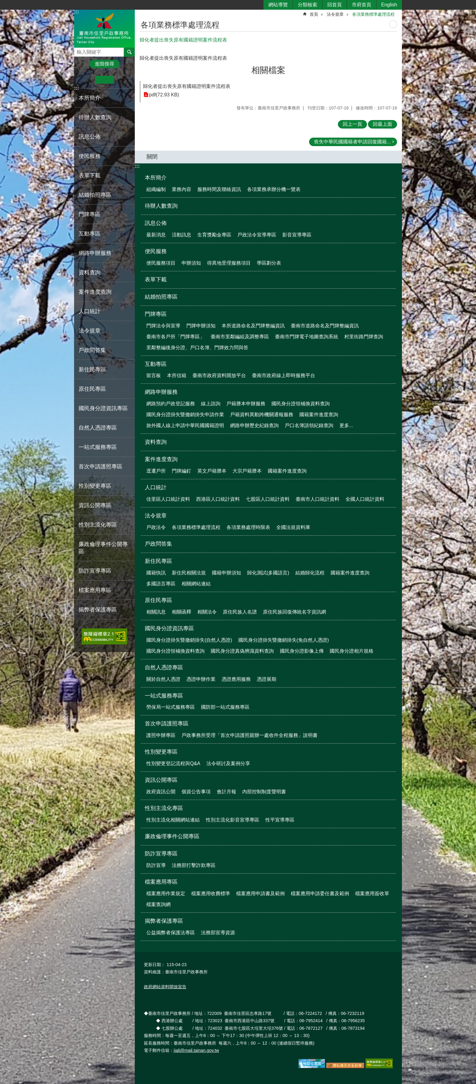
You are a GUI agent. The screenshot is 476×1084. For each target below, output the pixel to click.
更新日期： (154, 964)
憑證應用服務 (236, 679)
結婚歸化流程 (310, 572)
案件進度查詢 (161, 459)
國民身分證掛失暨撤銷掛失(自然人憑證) (189, 640)
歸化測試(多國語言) (268, 572)
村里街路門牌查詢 (363, 336)
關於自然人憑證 (163, 679)
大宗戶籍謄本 (247, 470)
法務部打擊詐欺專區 (194, 865)
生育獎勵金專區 (214, 234)
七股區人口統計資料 (268, 499)
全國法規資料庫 (293, 527)
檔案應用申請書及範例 (260, 893)
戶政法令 (156, 527)
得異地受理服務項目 (229, 263)
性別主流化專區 (164, 808)
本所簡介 (156, 178)
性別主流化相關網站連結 (173, 819)
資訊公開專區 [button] (95, 505)
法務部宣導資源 (218, 932)
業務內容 (181, 189)
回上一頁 (352, 124)
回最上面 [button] (382, 124)
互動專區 (156, 364)
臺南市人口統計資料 (317, 499)
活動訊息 (181, 234)
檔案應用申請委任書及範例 (320, 893)
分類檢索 (307, 4)
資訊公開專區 (161, 780)
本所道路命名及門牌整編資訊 (253, 325)
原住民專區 (158, 600)
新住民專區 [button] (92, 369)
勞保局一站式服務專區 (170, 707)
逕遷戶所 (156, 470)
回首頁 (334, 4)
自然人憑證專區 (164, 667)
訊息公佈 (156, 223)
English (389, 4)
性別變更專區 (161, 752)
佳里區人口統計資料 (168, 499)
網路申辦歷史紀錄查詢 (254, 425)
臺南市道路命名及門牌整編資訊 (325, 325)
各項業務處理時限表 (248, 527)
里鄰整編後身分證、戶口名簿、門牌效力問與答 (197, 347)
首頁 (314, 14)
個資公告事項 (196, 791)
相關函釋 (181, 611)
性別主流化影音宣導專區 (232, 819)
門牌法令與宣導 (163, 325)
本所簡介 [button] (89, 98)
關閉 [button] (152, 157)
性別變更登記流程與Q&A (173, 763)
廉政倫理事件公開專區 (103, 547)
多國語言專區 (160, 583)
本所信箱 (176, 375)
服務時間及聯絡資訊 (219, 189)
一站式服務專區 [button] (98, 447)
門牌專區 (156, 314)
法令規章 (335, 14)
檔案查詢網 (158, 904)
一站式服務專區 (164, 696)
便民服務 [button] (89, 156)
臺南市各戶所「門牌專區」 (175, 336)
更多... (346, 425)
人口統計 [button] (89, 311)
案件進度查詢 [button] (95, 292)
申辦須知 (191, 263)
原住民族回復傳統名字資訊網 (294, 611)
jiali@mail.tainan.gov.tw (196, 1050)
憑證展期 (266, 679)
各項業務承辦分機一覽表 (274, 189)
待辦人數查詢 (95, 117)
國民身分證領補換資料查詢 (300, 403)
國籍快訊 (156, 572)
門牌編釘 (181, 470)
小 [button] (85, 80)
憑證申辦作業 (201, 679)
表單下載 (89, 175)
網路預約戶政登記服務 (170, 403)
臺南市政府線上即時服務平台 (283, 375)
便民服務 (156, 251)
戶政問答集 (92, 350)
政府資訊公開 (160, 791)
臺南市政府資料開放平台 (219, 375)
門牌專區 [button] (89, 214)
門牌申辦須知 (201, 325)
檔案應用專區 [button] (95, 590)
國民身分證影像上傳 (302, 651)
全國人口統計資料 (364, 499)
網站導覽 (278, 4)
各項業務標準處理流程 (373, 14)
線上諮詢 (210, 403)
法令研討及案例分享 (228, 763)
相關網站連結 (196, 583)
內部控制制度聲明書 (264, 791)
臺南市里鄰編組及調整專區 (240, 336)
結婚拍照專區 (95, 195)
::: (76, 11)
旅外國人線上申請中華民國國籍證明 (185, 425)
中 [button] (104, 80)
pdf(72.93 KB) (164, 94)
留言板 (153, 375)
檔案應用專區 (161, 882)
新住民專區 (158, 561)
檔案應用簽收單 (372, 893)
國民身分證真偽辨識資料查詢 (242, 651)
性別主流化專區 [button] (98, 525)
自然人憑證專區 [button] (98, 428)
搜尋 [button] (129, 52)
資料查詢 (89, 272)
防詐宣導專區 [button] (95, 571)
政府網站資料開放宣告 (165, 986)
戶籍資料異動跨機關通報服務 (261, 414)
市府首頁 (361, 4)
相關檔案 (268, 70)
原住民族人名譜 (240, 611)
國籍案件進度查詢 (318, 414)
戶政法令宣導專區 (256, 234)
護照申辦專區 (160, 735)
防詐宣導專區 (161, 854)
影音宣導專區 (296, 234)
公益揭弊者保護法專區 (170, 932)
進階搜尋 (104, 63)
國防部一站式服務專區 (225, 707)
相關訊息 (156, 611)
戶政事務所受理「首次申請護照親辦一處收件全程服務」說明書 (250, 735)
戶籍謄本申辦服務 (245, 403)
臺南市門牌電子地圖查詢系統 (306, 336)
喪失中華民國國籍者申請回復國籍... (352, 141)
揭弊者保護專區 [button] (98, 610)
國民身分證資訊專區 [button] (103, 408)
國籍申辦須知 (226, 572)
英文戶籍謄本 (211, 470)
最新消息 (156, 234)
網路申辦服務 (161, 392)
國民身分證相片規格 (351, 651)
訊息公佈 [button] (89, 137)
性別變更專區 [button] (95, 486)
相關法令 (207, 611)
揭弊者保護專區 (164, 921)
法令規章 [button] (89, 331)
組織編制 (156, 189)
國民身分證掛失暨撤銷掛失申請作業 (185, 414)
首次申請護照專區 (167, 724)
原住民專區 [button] (92, 389)
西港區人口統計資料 (218, 499)
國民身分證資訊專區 (169, 628)
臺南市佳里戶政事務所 (104, 28)
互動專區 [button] (89, 234)
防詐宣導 (156, 865)
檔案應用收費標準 (210, 893)
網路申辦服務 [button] (95, 253)
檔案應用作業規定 (165, 893)
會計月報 (226, 791)
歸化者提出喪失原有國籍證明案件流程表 (186, 86)
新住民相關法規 (189, 572)
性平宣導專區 (279, 819)
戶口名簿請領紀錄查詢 (309, 425)
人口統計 (156, 487)
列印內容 (393, 24)
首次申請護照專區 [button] (100, 466)
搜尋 (79, 50)
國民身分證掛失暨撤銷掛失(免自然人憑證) (283, 640)
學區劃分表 (269, 263)
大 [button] (123, 80)
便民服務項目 (160, 263)
